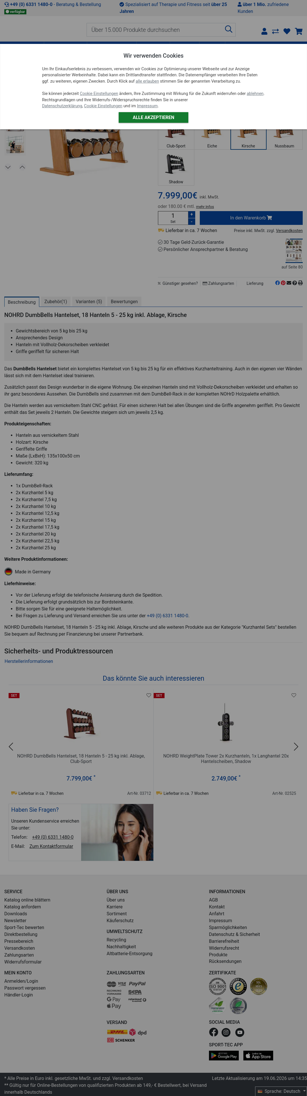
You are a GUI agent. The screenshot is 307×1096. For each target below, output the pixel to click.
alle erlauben (147, 81)
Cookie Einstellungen (99, 93)
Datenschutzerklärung (62, 106)
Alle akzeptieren (153, 117)
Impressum (147, 106)
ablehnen (255, 93)
